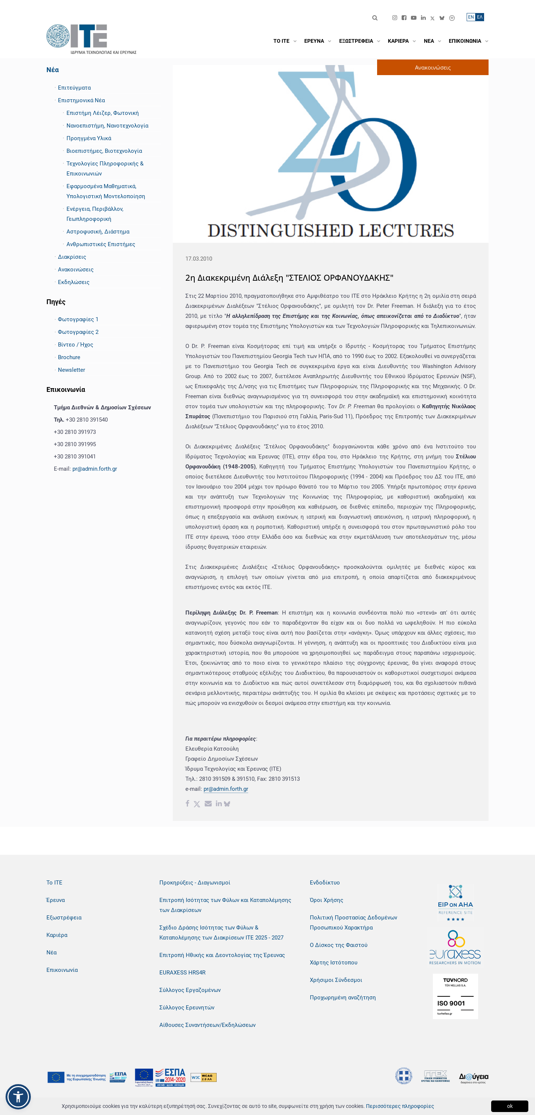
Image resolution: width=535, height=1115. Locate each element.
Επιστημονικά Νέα (81, 100)
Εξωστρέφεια (63, 917)
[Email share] (208, 804)
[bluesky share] (227, 804)
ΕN (471, 17)
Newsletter (71, 370)
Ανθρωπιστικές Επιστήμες (101, 244)
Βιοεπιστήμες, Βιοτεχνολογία (104, 151)
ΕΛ (480, 17)
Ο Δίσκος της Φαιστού (338, 945)
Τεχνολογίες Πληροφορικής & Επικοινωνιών (105, 168)
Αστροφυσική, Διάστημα (98, 231)
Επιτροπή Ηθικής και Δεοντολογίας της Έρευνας (222, 955)
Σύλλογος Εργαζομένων (190, 990)
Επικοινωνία (62, 970)
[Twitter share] (197, 804)
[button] (18, 1097)
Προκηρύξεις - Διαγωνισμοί (194, 882)
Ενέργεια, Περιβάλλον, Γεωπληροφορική (95, 214)
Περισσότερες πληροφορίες (400, 1106)
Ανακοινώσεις (76, 269)
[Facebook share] (187, 804)
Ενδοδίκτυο (325, 882)
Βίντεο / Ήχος (75, 344)
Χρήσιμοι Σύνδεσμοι (336, 980)
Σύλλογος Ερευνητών (186, 1007)
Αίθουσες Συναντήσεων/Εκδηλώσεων (207, 1025)
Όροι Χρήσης (326, 900)
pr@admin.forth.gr (94, 468)
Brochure (69, 357)
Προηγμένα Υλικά (89, 138)
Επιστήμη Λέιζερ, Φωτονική (103, 113)
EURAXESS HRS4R (182, 972)
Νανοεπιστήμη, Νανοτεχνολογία (107, 125)
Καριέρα (56, 935)
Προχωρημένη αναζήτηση (343, 997)
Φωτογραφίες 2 (78, 332)
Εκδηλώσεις (74, 282)
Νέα (52, 70)
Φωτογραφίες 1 (78, 319)
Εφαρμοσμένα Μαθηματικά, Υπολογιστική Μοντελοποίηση (106, 191)
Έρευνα (55, 900)
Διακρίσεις (72, 257)
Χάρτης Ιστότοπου (333, 962)
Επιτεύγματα (74, 87)
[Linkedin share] (219, 804)
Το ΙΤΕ (54, 882)
